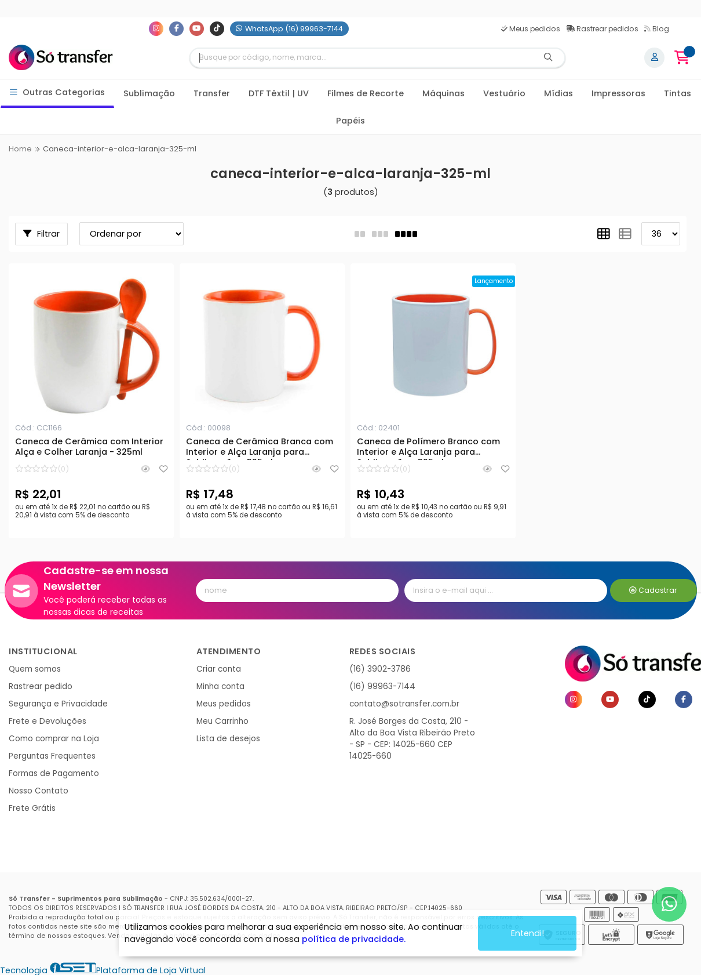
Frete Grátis (32, 808)
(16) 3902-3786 (380, 669)
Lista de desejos (228, 738)
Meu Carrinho (222, 721)
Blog (656, 29)
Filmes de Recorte (365, 93)
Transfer (211, 93)
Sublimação (149, 93)
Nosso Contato (38, 790)
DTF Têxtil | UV (279, 93)
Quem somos (35, 669)
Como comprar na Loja (54, 738)
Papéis (350, 120)
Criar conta (218, 669)
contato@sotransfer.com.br (404, 703)
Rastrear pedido (40, 686)
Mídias (558, 93)
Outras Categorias (57, 92)
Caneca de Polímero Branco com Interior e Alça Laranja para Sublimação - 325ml (428, 448)
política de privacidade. (354, 939)
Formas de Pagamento (54, 773)
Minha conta (220, 686)
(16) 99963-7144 (382, 686)
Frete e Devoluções (47, 721)
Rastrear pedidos (602, 29)
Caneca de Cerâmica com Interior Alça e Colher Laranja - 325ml (89, 447)
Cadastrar (653, 590)
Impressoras (618, 93)
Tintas (677, 93)
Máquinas (443, 93)
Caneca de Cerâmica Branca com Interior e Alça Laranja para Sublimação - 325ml (259, 448)
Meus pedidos (530, 29)
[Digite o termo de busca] (362, 58)
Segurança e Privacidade (58, 703)
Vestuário (504, 93)
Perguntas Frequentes (52, 756)
